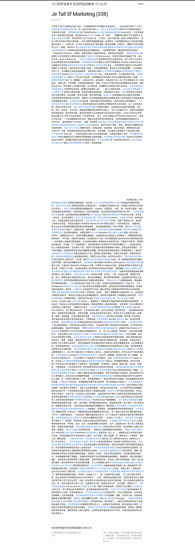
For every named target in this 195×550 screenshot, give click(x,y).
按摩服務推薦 (74, 32)
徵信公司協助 (72, 429)
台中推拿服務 (104, 140)
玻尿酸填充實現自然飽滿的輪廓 (101, 328)
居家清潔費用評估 (76, 143)
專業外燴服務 (127, 307)
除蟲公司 (108, 95)
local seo (94, 232)
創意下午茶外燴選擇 (110, 29)
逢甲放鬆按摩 (62, 409)
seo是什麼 (76, 301)
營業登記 (120, 319)
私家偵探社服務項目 (85, 426)
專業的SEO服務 (129, 420)
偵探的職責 (73, 409)
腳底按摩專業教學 (112, 322)
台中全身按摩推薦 (102, 202)
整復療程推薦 (120, 122)
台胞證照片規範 (83, 125)
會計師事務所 (97, 465)
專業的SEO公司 (113, 280)
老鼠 (124, 92)
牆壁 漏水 (98, 426)
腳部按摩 (112, 47)
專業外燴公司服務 (115, 232)
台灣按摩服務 (118, 358)
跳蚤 (139, 283)
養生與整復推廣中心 (117, 334)
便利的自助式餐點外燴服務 (98, 259)
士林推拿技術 (83, 370)
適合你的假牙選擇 (83, 47)
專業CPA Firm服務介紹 (126, 47)
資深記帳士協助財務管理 (111, 450)
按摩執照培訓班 (133, 53)
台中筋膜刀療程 (105, 468)
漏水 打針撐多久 (77, 74)
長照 (136, 417)
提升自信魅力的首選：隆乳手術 (84, 441)
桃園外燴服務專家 (88, 468)
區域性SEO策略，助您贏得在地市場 (85, 438)
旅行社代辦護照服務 (89, 59)
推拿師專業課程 (67, 29)
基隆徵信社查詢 (128, 471)
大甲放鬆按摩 (57, 134)
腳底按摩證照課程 (69, 322)
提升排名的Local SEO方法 (97, 220)
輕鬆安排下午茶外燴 (77, 65)
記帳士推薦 (69, 432)
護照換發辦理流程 (109, 271)
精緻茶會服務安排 (76, 397)
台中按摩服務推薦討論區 (103, 376)
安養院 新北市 (87, 486)
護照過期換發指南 (68, 125)
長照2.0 (67, 208)
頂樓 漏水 (129, 417)
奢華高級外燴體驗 (106, 229)
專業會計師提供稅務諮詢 (99, 507)
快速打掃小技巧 (120, 349)
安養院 (123, 217)
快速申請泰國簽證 (96, 361)
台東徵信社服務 (61, 271)
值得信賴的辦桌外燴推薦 (67, 292)
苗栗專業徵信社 (99, 316)
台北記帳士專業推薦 (132, 89)
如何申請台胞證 (63, 104)
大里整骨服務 (115, 471)
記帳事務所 (89, 262)
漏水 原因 (78, 107)
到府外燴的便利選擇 (83, 349)
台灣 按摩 (66, 205)
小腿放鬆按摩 (116, 420)
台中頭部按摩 (108, 71)
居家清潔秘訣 (118, 462)
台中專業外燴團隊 (104, 370)
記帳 (72, 283)
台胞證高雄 (88, 107)
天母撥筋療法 (57, 89)
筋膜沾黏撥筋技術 (80, 346)
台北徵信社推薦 (85, 471)
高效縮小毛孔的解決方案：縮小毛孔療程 (111, 298)
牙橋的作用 (91, 56)
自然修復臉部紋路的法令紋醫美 (130, 367)
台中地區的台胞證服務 (128, 400)
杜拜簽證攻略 (76, 101)
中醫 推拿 (126, 229)
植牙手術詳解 (90, 385)
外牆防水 (78, 289)
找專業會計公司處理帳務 (62, 253)
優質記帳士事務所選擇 (61, 370)
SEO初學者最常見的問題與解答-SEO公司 (79, 4)
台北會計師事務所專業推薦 (102, 307)
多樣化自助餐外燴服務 (106, 385)
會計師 (59, 205)
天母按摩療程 (102, 319)
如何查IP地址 (77, 444)
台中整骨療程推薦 (100, 471)
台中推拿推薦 (99, 397)
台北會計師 (137, 486)
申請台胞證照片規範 (83, 337)
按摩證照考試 (78, 334)
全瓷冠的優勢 (101, 65)
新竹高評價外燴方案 (95, 492)
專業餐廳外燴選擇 (59, 202)
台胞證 (118, 397)
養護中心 (83, 409)
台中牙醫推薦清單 (76, 271)
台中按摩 (117, 202)
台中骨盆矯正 (96, 214)
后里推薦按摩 (62, 355)
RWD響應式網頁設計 (83, 400)
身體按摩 (64, 382)
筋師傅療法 (122, 385)
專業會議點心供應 (132, 462)
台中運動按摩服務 (70, 361)
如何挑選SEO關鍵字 (81, 501)
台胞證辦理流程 (91, 74)
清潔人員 (92, 346)
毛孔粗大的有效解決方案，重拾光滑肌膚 (92, 217)
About (141, 4)
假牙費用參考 (92, 432)
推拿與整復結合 (137, 86)
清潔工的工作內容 (72, 128)
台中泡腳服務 (135, 382)
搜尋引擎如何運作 (82, 274)
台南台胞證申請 (99, 349)
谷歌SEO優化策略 (99, 47)
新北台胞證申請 (75, 417)
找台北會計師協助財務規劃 (108, 32)
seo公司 (91, 35)
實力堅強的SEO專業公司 (88, 355)
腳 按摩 (63, 501)
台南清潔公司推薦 (106, 122)
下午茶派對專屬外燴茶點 (105, 447)
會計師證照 (109, 498)
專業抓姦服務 (62, 417)
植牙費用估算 (76, 104)
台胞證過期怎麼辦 (133, 262)
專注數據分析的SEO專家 (115, 137)
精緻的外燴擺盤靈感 (65, 256)
